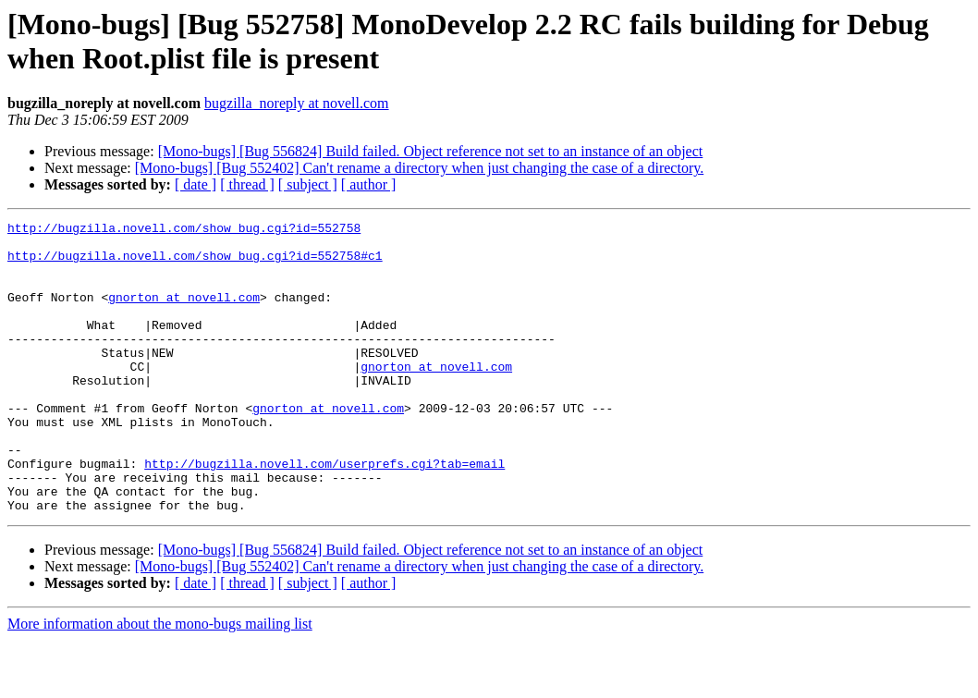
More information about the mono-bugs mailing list (159, 682)
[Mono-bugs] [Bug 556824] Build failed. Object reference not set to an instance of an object (430, 151)
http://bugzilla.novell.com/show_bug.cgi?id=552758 (184, 230)
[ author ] (369, 184)
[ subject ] (307, 184)
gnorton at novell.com (184, 313)
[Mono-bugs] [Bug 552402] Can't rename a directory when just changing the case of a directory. (419, 168)
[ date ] (195, 184)
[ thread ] (247, 184)
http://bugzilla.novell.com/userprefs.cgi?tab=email (324, 513)
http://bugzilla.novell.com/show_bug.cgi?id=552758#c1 (195, 263)
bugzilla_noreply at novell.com (296, 103)
